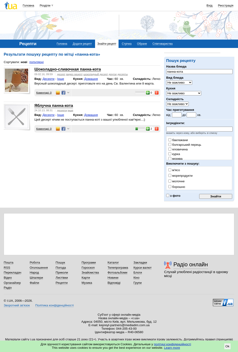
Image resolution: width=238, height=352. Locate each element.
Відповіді (114, 282)
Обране (142, 43)
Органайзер (12, 282)
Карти (86, 277)
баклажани (178, 140)
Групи (137, 282)
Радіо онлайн (190, 264)
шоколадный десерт (95, 74)
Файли (34, 282)
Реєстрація (225, 5)
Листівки (62, 277)
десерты (122, 74)
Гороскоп (88, 267)
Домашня (91, 79)
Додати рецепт (82, 43)
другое (113, 74)
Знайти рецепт (106, 43)
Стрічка (127, 43)
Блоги (137, 272)
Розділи (45, 5)
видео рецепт (74, 74)
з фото (173, 195)
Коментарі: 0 (44, 92)
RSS (7, 267)
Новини (113, 277)
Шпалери (36, 277)
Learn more (172, 347)
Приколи (62, 272)
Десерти (49, 79)
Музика (87, 282)
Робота (35, 262)
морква (175, 158)
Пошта (8, 262)
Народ (34, 272)
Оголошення (39, 267)
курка (174, 154)
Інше (60, 79)
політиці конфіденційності (172, 344)
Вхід (210, 5)
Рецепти (62, 282)
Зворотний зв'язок (17, 305)
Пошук (60, 262)
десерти (62, 110)
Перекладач (12, 272)
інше (70, 110)
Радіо (8, 287)
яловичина (178, 149)
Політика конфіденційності (54, 305)
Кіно (136, 277)
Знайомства (90, 272)
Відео (8, 277)
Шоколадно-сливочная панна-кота (67, 69)
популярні (36, 62)
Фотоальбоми (117, 272)
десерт (61, 74)
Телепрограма (118, 267)
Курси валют (142, 267)
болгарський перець (184, 144)
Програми (89, 262)
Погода (61, 267)
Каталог (113, 262)
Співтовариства (162, 43)
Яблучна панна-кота (53, 105)
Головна (28, 5)
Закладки (140, 262)
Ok (227, 346)
